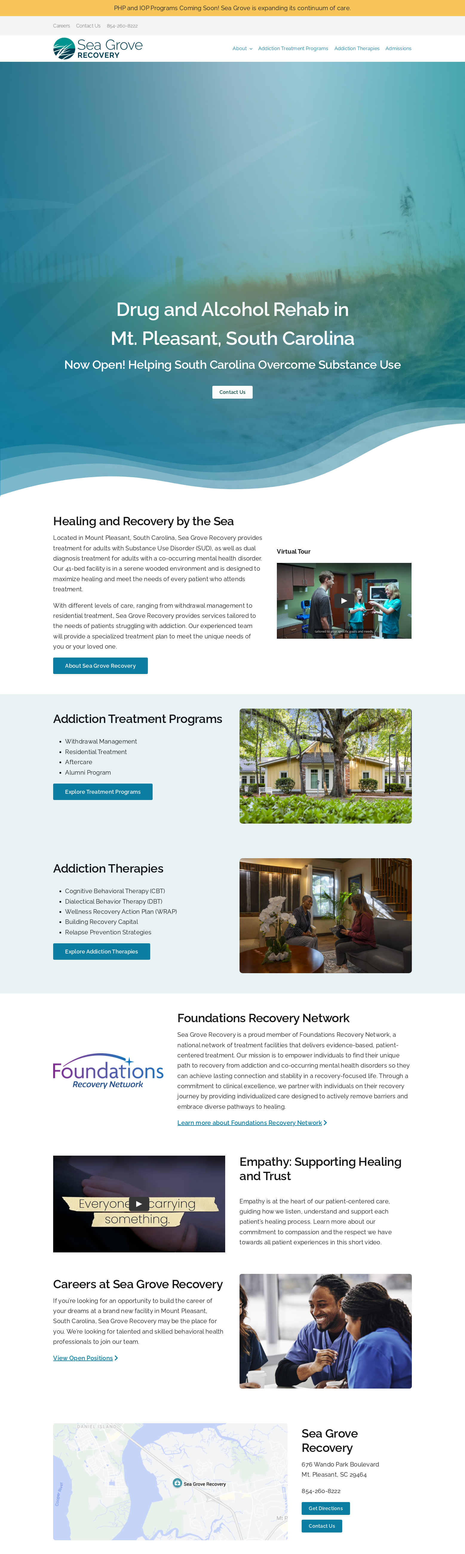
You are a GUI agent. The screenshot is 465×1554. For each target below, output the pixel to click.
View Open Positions (83, 1358)
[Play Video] (344, 601)
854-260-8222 (321, 1491)
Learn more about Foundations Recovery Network (249, 1122)
